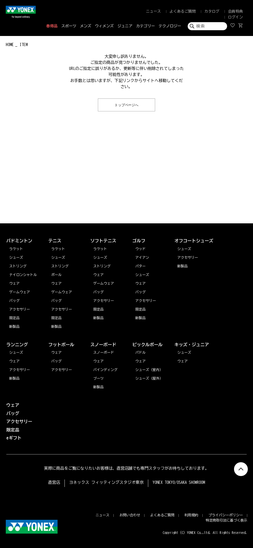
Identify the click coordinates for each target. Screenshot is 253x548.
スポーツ (68, 26)
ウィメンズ (104, 26)
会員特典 (235, 11)
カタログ (211, 11)
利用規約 (191, 515)
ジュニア (124, 26)
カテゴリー (145, 26)
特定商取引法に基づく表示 (226, 520)
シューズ (16, 352)
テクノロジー (170, 26)
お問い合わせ (129, 515)
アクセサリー (19, 369)
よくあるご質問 (183, 11)
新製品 (14, 378)
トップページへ (127, 104)
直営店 (54, 482)
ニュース (153, 11)
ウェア (14, 361)
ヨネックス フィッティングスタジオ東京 (106, 482)
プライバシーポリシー (225, 515)
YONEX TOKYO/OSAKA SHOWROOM (179, 482)
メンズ (85, 26)
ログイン (235, 17)
